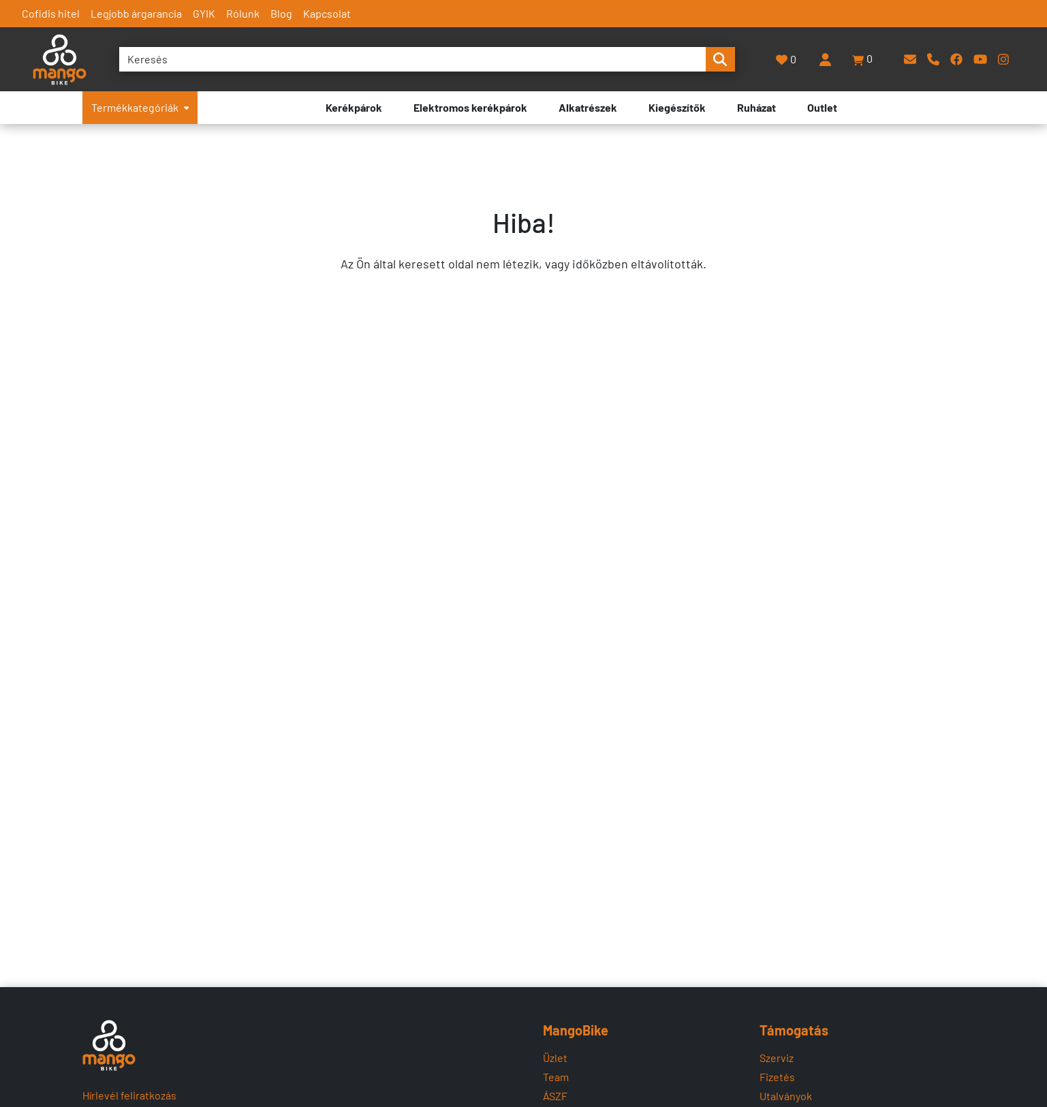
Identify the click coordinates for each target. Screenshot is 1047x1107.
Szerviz (777, 1057)
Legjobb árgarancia (136, 13)
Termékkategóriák (140, 107)
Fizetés (777, 1076)
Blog (281, 13)
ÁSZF (555, 1095)
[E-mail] (910, 58)
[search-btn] (720, 59)
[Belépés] (825, 59)
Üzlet (555, 1057)
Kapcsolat (327, 13)
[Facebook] (956, 58)
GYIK (204, 13)
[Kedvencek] (787, 59)
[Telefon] (933, 58)
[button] (863, 59)
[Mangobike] (109, 1045)
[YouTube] (980, 58)
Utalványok (786, 1095)
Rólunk (243, 13)
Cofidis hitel (51, 13)
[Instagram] (1003, 58)
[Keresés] (412, 59)
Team (556, 1076)
